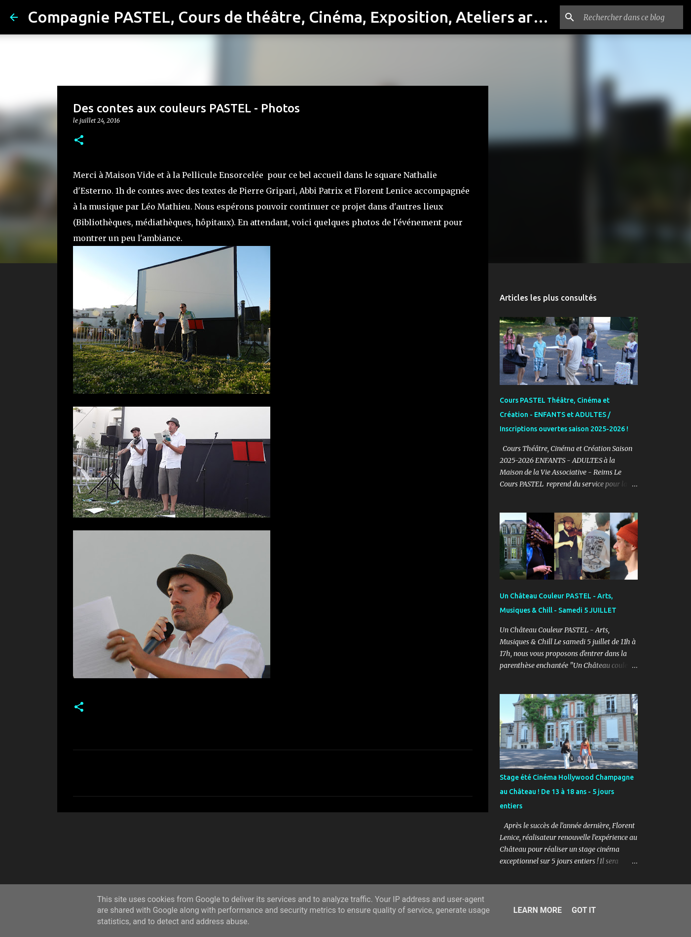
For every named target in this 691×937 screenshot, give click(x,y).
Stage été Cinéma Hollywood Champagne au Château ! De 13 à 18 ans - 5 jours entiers (567, 791)
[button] (79, 140)
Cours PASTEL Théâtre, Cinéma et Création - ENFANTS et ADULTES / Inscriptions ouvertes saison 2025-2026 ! (564, 414)
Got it (584, 910)
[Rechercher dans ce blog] (631, 17)
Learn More (537, 910)
